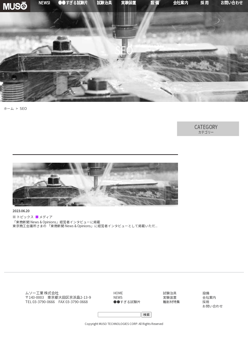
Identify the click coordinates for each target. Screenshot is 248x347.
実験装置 (169, 314)
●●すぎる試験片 (126, 319)
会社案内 (209, 314)
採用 (205, 319)
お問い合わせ (213, 323)
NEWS (117, 314)
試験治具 (169, 310)
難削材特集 (171, 319)
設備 (205, 310)
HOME (117, 310)
